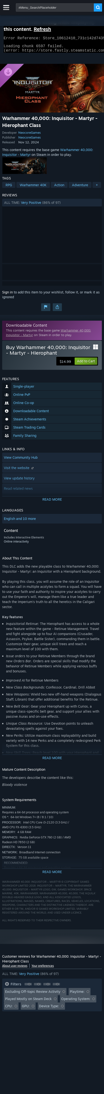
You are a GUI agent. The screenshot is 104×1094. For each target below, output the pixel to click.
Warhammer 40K (33, 188)
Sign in (7, 295)
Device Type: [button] (49, 1009)
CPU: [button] (9, 1009)
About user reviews (14, 968)
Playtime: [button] (77, 994)
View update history (19, 481)
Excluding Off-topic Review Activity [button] (32, 994)
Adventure (80, 188)
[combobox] (55, 7)
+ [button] (97, 188)
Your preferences (43, 968)
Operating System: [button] (75, 1002)
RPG (9, 188)
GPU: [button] (26, 1009)
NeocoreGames (29, 135)
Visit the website (19, 471)
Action (59, 188)
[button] (52, 205)
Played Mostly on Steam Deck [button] (28, 1002)
